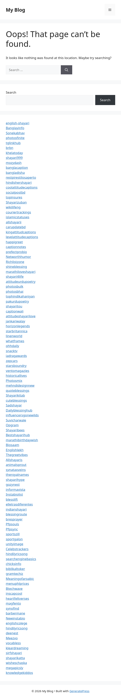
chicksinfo (13, 563)
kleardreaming (17, 648)
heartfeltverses (17, 598)
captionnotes (16, 247)
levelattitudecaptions (22, 237)
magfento (13, 603)
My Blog (15, 9)
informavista (15, 489)
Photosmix (14, 380)
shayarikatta (15, 658)
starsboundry (16, 365)
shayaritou (14, 306)
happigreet (14, 242)
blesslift (12, 499)
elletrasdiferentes (19, 504)
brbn (9, 147)
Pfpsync (12, 529)
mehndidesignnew (20, 385)
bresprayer (14, 519)
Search (11, 92)
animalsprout (16, 464)
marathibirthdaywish (22, 440)
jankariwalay (15, 321)
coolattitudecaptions (22, 187)
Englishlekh (14, 450)
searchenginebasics (21, 559)
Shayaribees (15, 430)
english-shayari (17, 123)
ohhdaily (12, 346)
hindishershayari (19, 182)
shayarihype (15, 479)
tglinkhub (13, 143)
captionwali (14, 311)
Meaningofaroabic (20, 578)
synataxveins (16, 469)
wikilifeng (13, 207)
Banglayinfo (15, 128)
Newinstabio (15, 618)
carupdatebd (16, 227)
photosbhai (14, 291)
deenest (12, 633)
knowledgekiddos (19, 672)
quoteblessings (17, 390)
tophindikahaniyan (20, 296)
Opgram (12, 425)
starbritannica (16, 331)
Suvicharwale (16, 420)
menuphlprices (17, 583)
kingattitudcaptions (21, 232)
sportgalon (14, 539)
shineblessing (16, 266)
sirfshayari (14, 653)
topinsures (14, 197)
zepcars (12, 361)
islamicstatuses (17, 217)
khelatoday (14, 153)
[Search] (66, 70)
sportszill (13, 534)
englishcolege (16, 623)
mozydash (13, 162)
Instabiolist (14, 494)
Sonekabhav (15, 133)
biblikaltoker (15, 568)
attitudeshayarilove (20, 316)
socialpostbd (15, 192)
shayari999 (14, 157)
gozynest (13, 484)
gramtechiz (14, 573)
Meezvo (12, 638)
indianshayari (16, 509)
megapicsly (14, 668)
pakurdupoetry (17, 301)
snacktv (11, 351)
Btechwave (14, 588)
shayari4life (15, 276)
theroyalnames (17, 474)
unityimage (14, 544)
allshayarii (13, 222)
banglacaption (17, 167)
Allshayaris (14, 460)
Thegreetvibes (17, 454)
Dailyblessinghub (19, 410)
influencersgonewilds (22, 415)
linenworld (14, 336)
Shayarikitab (15, 395)
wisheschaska (16, 662)
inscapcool (14, 593)
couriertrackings (18, 212)
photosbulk (14, 286)
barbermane (15, 613)
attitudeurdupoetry (20, 281)
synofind (12, 608)
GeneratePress (79, 691)
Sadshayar (14, 405)
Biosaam (12, 445)
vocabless (13, 643)
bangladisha (15, 172)
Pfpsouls (12, 524)
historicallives (16, 375)
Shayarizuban (16, 202)
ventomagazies (17, 370)
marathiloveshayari (20, 271)
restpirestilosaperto (21, 177)
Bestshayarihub (18, 435)
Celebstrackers (17, 549)
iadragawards (16, 355)
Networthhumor (18, 256)
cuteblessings (16, 400)
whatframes (15, 341)
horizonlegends (18, 326)
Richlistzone (15, 261)
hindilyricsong (16, 554)
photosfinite (15, 138)
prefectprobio (16, 252)
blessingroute (16, 514)
